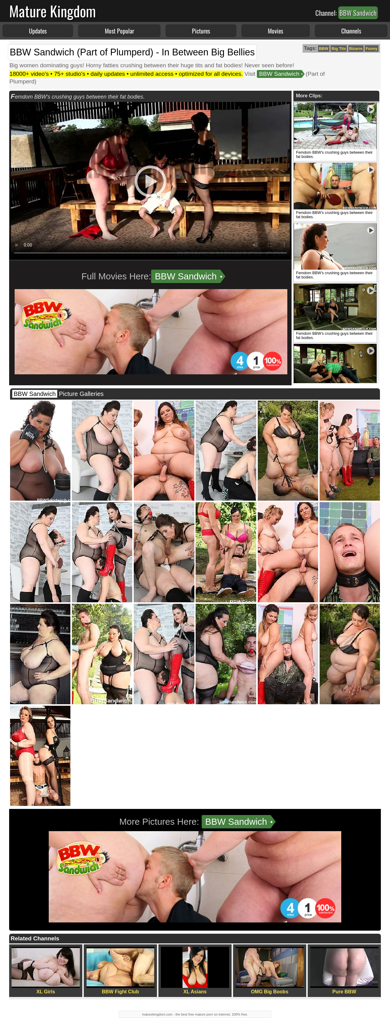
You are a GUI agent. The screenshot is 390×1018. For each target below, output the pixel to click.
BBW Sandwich (279, 74)
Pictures (201, 30)
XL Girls (46, 970)
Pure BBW (344, 970)
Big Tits (339, 48)
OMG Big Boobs (270, 970)
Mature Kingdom (52, 11)
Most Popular (119, 30)
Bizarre (356, 48)
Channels (351, 30)
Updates (38, 30)
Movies (275, 30)
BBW (323, 48)
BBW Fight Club (120, 970)
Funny (372, 48)
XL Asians (195, 970)
